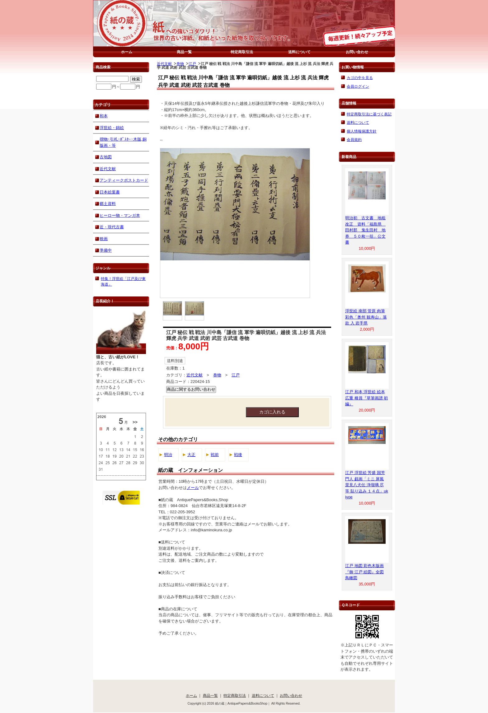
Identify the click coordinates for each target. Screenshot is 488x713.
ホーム (126, 52)
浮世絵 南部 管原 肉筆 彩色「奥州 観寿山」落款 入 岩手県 (366, 317)
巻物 (180, 64)
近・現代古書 (112, 227)
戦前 (215, 454)
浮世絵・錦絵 (112, 127)
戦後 (238, 454)
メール (193, 487)
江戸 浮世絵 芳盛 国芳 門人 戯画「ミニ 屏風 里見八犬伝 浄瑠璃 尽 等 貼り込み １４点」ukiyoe (366, 484)
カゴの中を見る (360, 78)
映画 (104, 238)
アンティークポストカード (124, 180)
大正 (191, 454)
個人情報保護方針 (362, 131)
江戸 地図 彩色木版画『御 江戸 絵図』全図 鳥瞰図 (364, 571)
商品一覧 (184, 52)
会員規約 (354, 139)
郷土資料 (108, 203)
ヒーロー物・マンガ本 (120, 215)
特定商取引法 (242, 52)
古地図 (106, 157)
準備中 (106, 250)
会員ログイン (358, 86)
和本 (104, 116)
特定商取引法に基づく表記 (369, 114)
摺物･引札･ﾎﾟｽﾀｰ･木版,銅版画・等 (123, 142)
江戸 (192, 64)
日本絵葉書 (110, 192)
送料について (299, 52)
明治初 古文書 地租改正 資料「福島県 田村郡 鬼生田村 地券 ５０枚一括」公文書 (365, 230)
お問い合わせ (357, 52)
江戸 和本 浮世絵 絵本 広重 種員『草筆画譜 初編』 (366, 397)
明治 (168, 454)
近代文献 (164, 64)
